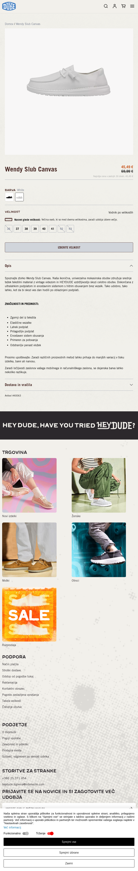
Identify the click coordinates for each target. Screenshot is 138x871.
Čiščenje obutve (12, 707)
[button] (132, 6)
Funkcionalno (12, 833)
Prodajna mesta (11, 750)
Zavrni (69, 863)
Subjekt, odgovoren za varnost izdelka (25, 756)
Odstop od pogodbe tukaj (17, 676)
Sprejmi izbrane (69, 852)
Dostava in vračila (18, 385)
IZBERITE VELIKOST (69, 247)
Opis (8, 266)
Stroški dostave (11, 670)
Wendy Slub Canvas (28, 24)
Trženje (40, 833)
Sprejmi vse (69, 842)
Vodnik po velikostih (121, 212)
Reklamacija (9, 682)
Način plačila (10, 664)
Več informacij (12, 827)
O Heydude (9, 732)
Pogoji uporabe (11, 738)
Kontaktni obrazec (13, 688)
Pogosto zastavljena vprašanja (20, 694)
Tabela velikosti (11, 701)
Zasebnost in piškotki (15, 744)
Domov (9, 24)
